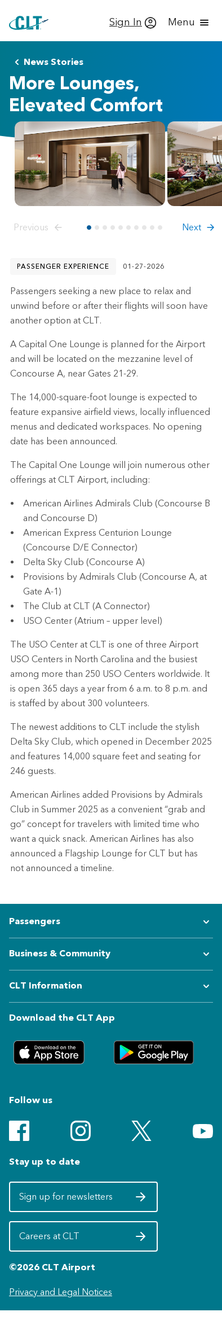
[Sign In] (133, 22)
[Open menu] (189, 23)
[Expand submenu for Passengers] (111, 922)
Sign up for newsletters (83, 1199)
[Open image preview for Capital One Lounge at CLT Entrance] (90, 163)
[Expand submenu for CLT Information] (111, 986)
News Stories (46, 62)
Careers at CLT (83, 1239)
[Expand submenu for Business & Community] (111, 954)
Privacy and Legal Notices (60, 1292)
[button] (40, 227)
